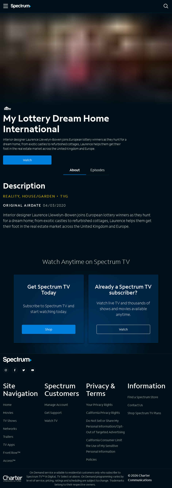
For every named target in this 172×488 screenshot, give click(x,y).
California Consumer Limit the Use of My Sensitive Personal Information (104, 445)
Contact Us (135, 405)
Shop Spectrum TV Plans (144, 413)
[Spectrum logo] (20, 6)
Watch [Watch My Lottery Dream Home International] (27, 160)
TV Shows (10, 421)
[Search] (166, 6)
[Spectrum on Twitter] (23, 370)
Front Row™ (11, 453)
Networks (10, 429)
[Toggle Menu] (5, 6)
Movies (8, 413)
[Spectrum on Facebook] (14, 370)
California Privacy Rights (103, 413)
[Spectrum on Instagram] (6, 370)
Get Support (53, 413)
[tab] (74, 171)
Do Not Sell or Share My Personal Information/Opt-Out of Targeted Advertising (105, 426)
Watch (123, 329)
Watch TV (51, 421)
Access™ (9, 461)
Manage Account (56, 405)
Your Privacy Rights (99, 405)
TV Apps (9, 445)
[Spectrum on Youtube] (32, 370)
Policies (91, 459)
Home (7, 405)
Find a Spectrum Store (143, 397)
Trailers (8, 437)
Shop (48, 329)
